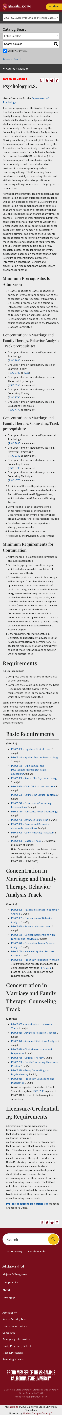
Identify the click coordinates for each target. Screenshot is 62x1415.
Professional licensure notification (27, 1203)
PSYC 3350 (14, 385)
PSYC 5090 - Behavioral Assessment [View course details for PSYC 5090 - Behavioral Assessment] (31, 926)
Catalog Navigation (17, 68)
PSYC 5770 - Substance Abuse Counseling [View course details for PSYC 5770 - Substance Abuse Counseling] (34, 811)
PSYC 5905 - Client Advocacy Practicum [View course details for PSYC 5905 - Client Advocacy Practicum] (32, 832)
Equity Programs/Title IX (16, 1346)
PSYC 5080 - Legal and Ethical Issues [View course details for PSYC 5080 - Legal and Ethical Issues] (31, 749)
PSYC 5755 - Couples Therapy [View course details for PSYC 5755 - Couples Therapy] (27, 1057)
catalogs (13, 1406)
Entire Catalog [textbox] (12, 36)
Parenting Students (13, 1359)
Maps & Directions (12, 1352)
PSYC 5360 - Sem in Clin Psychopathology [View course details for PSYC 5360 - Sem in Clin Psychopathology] (34, 778)
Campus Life (10, 1282)
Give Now (8, 1298)
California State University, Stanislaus (24, 1389)
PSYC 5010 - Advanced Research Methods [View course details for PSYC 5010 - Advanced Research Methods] (33, 1032)
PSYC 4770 (14, 409)
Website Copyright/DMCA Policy (31, 1396)
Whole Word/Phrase (18, 50)
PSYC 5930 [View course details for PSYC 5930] (38, 1091)
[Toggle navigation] (54, 7)
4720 (26, 372)
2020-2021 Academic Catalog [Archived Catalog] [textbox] (31, 17)
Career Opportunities (14, 1326)
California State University (31, 1378)
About (6, 1290)
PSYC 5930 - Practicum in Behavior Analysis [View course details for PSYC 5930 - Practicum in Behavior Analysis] (35, 959)
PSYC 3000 (14, 360)
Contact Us (8, 1332)
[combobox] (31, 17)
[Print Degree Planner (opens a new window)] (42, 80)
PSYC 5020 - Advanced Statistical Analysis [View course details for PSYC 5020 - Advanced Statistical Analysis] (34, 1041)
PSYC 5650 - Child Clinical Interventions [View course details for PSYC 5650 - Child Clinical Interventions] (33, 786)
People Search (36, 1251)
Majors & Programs (14, 1274)
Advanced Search (12, 59)
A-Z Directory (14, 1251)
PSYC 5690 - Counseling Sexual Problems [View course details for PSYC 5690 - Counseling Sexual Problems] (34, 794)
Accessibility (9, 1312)
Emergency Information (16, 1339)
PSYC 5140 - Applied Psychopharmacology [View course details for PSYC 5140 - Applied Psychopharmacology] (34, 757)
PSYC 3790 (14, 397)
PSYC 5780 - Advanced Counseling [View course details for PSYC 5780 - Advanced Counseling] (29, 819)
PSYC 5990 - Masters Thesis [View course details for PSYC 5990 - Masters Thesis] (26, 840)
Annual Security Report (15, 1319)
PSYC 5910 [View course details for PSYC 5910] (45, 967)
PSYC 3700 (14, 372)
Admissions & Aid (13, 1266)
